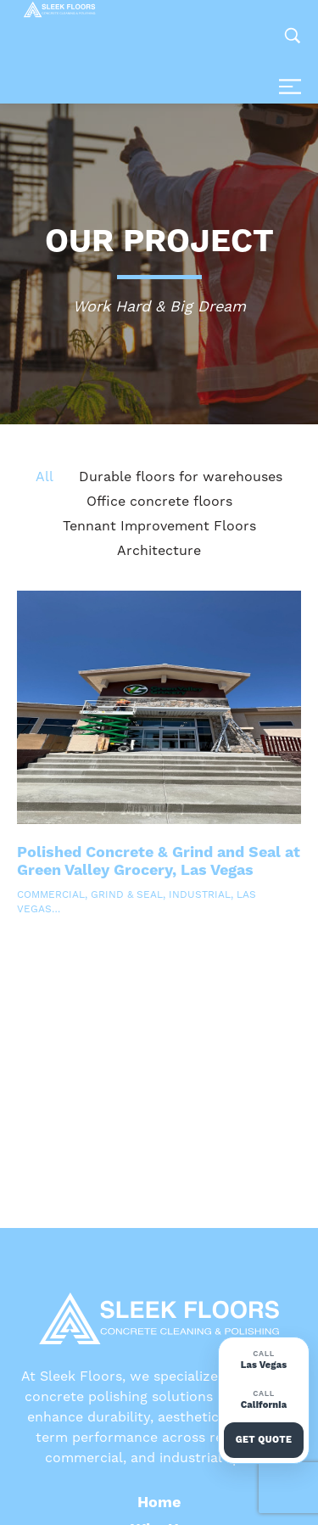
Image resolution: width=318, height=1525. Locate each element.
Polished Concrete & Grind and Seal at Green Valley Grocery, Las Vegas (158, 862)
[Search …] (292, 36)
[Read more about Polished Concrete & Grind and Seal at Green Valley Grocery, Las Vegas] (159, 707)
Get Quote (264, 1439)
